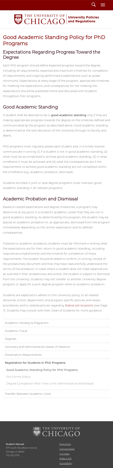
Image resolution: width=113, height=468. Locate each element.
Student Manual (56, 19)
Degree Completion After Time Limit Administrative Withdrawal (50, 383)
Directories (65, 444)
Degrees (10, 339)
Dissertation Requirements (23, 355)
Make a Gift (65, 458)
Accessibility (65, 463)
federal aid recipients (79, 305)
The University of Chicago (56, 432)
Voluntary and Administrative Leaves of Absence (37, 347)
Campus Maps (66, 449)
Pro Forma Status (18, 376)
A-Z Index (64, 453)
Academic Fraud (16, 331)
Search (94, 5)
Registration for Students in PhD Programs (35, 362)
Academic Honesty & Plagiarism (27, 323)
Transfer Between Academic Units (28, 394)
